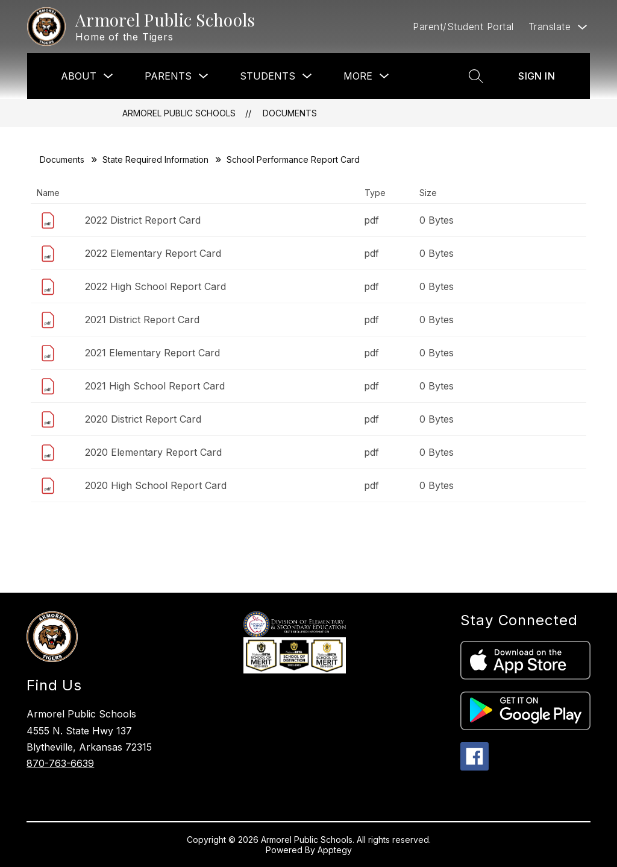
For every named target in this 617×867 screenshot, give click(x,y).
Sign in (536, 76)
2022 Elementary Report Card (153, 253)
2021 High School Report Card (155, 386)
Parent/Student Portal (463, 26)
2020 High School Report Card (156, 485)
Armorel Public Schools (179, 113)
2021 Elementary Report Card (152, 353)
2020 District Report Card (143, 419)
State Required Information (155, 159)
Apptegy (335, 850)
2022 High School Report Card (155, 286)
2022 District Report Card (143, 220)
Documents (290, 113)
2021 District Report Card (142, 320)
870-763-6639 (60, 763)
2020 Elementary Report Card (153, 452)
